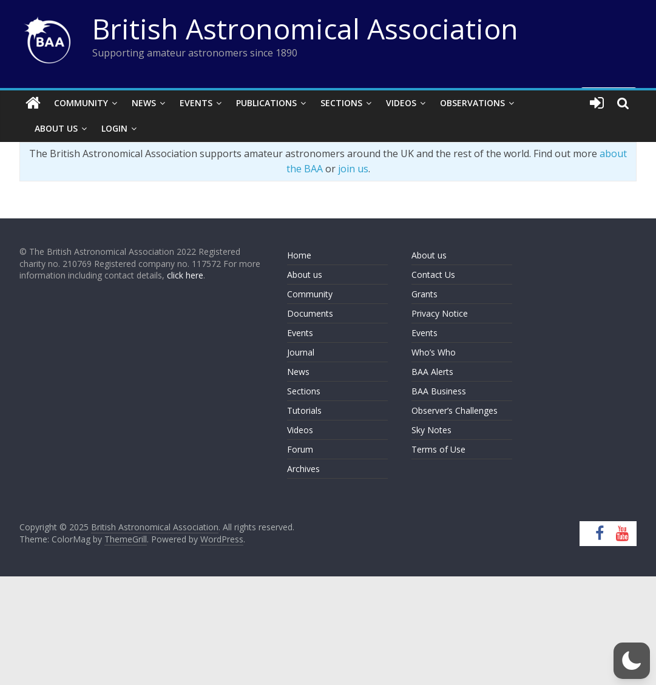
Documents (310, 313)
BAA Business (438, 391)
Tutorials (304, 410)
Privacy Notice (439, 313)
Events (196, 103)
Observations (472, 103)
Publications (266, 103)
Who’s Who (433, 352)
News (144, 103)
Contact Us (433, 274)
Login (114, 128)
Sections (341, 103)
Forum (300, 449)
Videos (401, 103)
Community (81, 103)
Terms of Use (438, 449)
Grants (424, 294)
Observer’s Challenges (454, 410)
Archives (303, 468)
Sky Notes (431, 430)
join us (353, 168)
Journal (300, 352)
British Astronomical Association (305, 28)
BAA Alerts (432, 371)
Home (299, 255)
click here (185, 275)
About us (304, 274)
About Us (56, 128)
